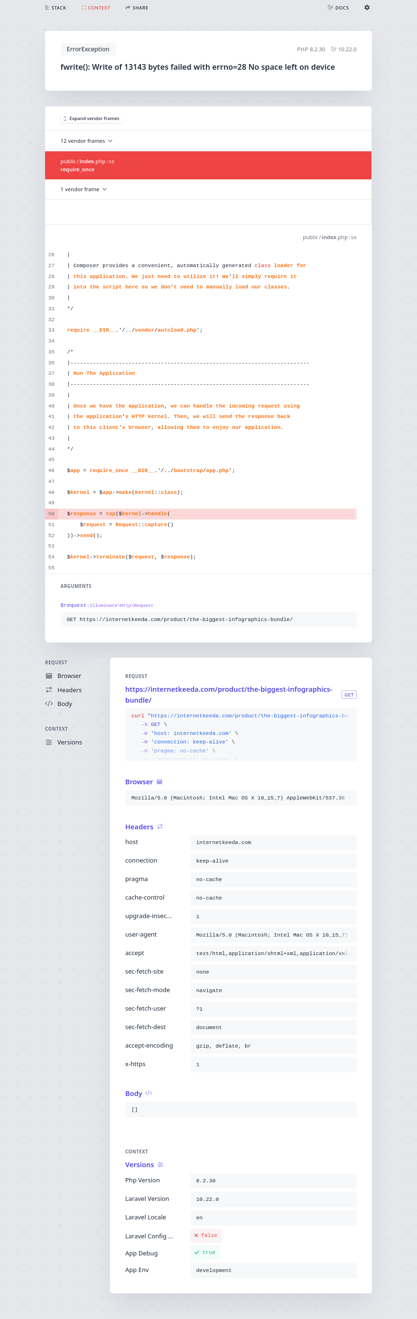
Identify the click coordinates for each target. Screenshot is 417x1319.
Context (56, 729)
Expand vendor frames (92, 118)
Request (56, 663)
